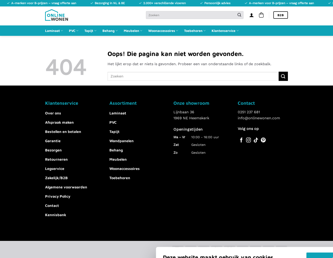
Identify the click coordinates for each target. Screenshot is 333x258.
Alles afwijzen (239, 233)
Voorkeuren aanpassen (81, 237)
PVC (73, 30)
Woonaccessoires (163, 30)
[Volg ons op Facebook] (241, 140)
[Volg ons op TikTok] (255, 140)
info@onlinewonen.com (259, 118)
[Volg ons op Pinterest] (263, 140)
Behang (110, 30)
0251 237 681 (249, 112)
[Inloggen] (251, 15)
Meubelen (133, 30)
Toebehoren (195, 30)
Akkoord (238, 219)
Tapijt (90, 30)
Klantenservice (225, 30)
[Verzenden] (239, 15)
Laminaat (54, 30)
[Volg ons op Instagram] (248, 140)
